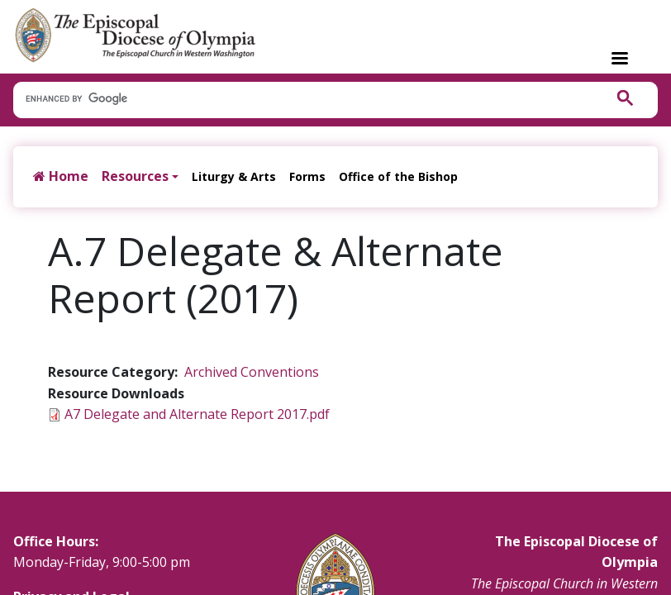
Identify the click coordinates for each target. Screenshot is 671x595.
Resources (135, 176)
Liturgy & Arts (234, 176)
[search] (300, 99)
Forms (307, 176)
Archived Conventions (251, 372)
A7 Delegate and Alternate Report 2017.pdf (197, 414)
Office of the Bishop (398, 176)
